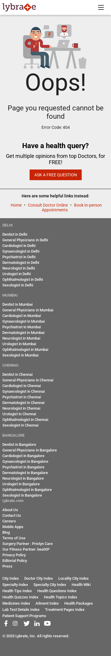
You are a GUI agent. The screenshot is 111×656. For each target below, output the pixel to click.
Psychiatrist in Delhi (19, 257)
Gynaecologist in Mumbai (23, 321)
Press (7, 566)
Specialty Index (15, 584)
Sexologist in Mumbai (20, 355)
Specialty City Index (49, 584)
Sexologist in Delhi (17, 285)
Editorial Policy (14, 560)
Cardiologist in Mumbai (21, 315)
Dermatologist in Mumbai (23, 332)
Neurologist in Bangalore (23, 478)
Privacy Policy (14, 555)
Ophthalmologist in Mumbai (25, 349)
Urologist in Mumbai (19, 344)
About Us (10, 510)
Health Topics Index (60, 597)
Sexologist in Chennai (20, 425)
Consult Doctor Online (48, 205)
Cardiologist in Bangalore (23, 456)
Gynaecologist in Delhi (20, 251)
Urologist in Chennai (19, 414)
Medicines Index (16, 603)
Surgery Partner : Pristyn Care (27, 543)
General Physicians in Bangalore (29, 450)
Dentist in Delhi (14, 234)
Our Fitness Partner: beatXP (25, 549)
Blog (6, 532)
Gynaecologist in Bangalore (25, 461)
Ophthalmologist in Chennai (25, 419)
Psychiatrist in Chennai (21, 397)
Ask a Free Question (55, 174)
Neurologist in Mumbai (21, 338)
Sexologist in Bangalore (22, 495)
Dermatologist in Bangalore (25, 472)
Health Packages (78, 603)
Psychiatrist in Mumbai (21, 327)
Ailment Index (47, 603)
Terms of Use (13, 538)
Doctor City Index (38, 578)
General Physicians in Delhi (25, 240)
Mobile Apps (12, 527)
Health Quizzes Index (20, 597)
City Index (10, 578)
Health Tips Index (17, 591)
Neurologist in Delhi (18, 268)
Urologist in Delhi (16, 274)
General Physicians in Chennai (27, 380)
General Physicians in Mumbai (27, 310)
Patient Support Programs (24, 616)
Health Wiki (81, 584)
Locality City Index (73, 578)
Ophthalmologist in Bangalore (27, 489)
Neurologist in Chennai (21, 408)
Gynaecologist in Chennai (23, 391)
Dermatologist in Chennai (23, 402)
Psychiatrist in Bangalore (23, 467)
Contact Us (11, 515)
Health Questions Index (57, 591)
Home (16, 205)
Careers (9, 521)
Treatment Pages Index (65, 609)
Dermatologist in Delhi (20, 262)
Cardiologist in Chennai (21, 386)
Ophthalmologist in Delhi (22, 279)
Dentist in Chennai (17, 374)
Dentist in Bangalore (19, 444)
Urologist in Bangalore (21, 484)
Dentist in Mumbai (17, 304)
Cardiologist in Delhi (19, 245)
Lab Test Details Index (21, 609)
